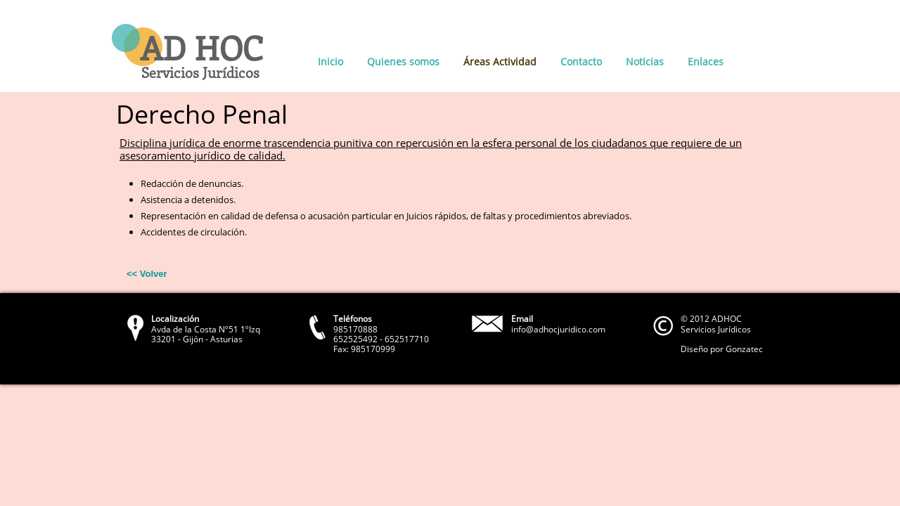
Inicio (330, 61)
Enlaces (706, 61)
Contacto (581, 61)
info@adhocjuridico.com (558, 329)
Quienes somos (403, 61)
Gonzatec (744, 349)
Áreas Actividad (499, 61)
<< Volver (147, 273)
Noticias (645, 61)
